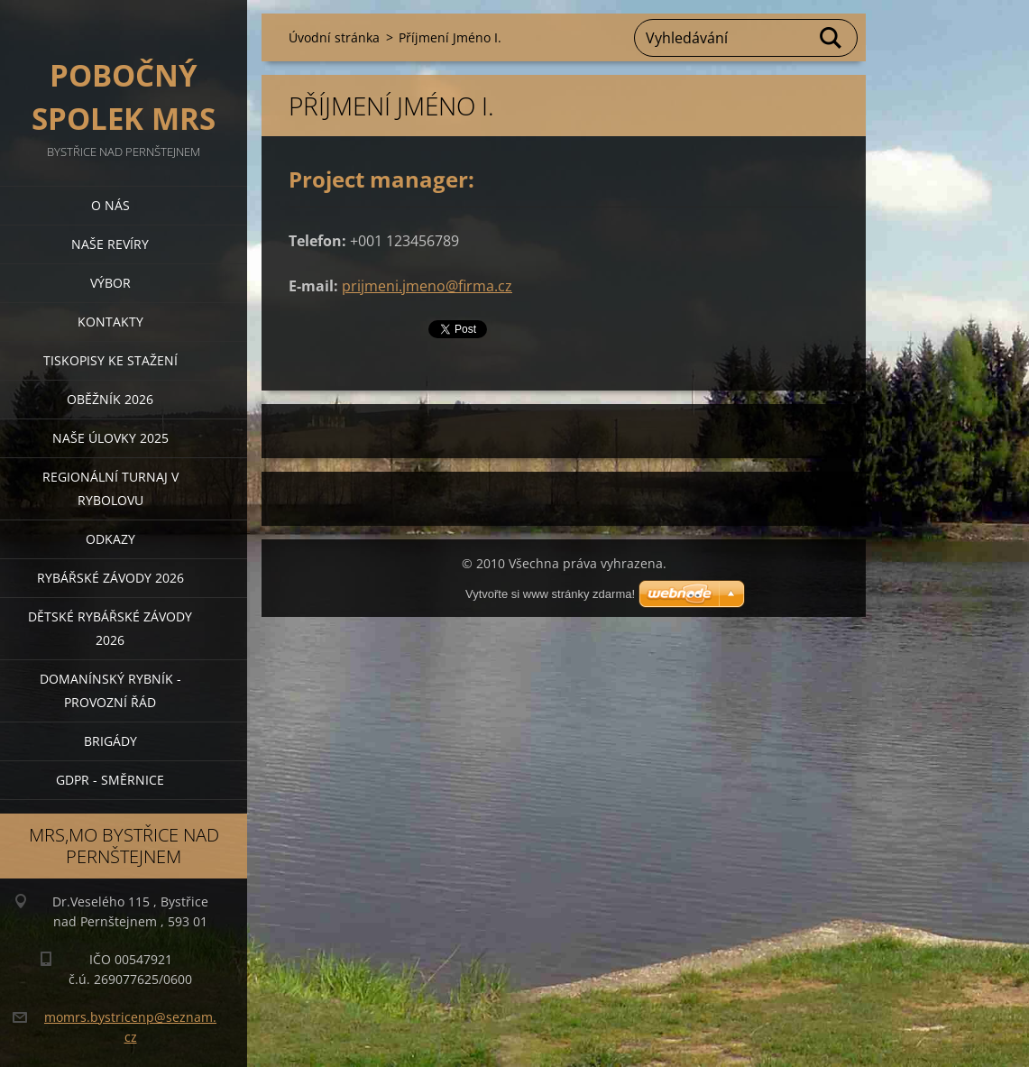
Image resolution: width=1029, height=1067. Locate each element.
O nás (110, 205)
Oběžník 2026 (110, 399)
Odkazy (110, 538)
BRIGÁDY (110, 741)
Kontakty (110, 321)
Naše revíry (110, 244)
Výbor (110, 282)
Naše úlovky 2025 (110, 437)
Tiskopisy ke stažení (110, 360)
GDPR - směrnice (110, 779)
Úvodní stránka (334, 37)
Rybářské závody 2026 (110, 577)
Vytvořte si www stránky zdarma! (550, 594)
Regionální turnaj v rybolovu (110, 488)
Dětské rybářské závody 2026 (110, 628)
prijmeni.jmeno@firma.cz (427, 286)
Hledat (831, 37)
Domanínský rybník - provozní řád (110, 690)
